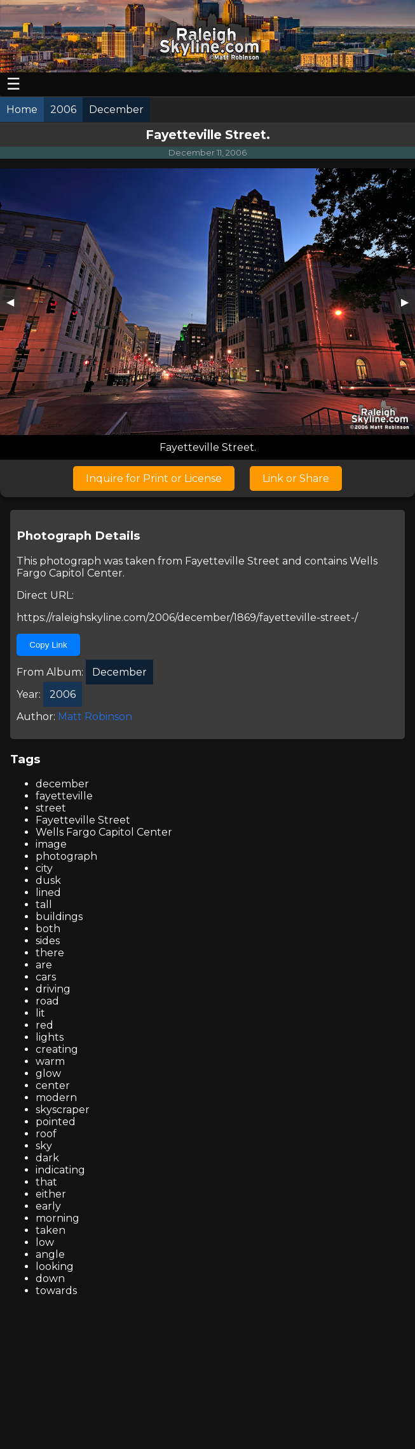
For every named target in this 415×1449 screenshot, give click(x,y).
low (45, 1242)
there (50, 953)
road (47, 1001)
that (46, 1182)
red (44, 1025)
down (50, 1278)
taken (50, 1230)
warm (50, 1061)
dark (47, 1158)
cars (46, 977)
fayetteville (64, 796)
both (48, 929)
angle (50, 1254)
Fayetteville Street (232, 561)
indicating (60, 1170)
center (53, 1085)
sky (44, 1146)
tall (44, 904)
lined (48, 892)
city (44, 868)
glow (48, 1073)
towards (56, 1291)
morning (57, 1218)
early (48, 1206)
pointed (56, 1122)
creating (57, 1049)
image (51, 844)
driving (53, 989)
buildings (59, 917)
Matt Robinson (95, 717)
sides (48, 941)
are (44, 965)
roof (46, 1134)
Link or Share (295, 478)
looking (55, 1266)
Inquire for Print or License (154, 478)
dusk (48, 880)
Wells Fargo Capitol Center (104, 832)
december (62, 784)
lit (40, 1013)
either (51, 1194)
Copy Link (48, 645)
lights (50, 1037)
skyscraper (63, 1110)
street (51, 808)
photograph (66, 856)
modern (56, 1098)
